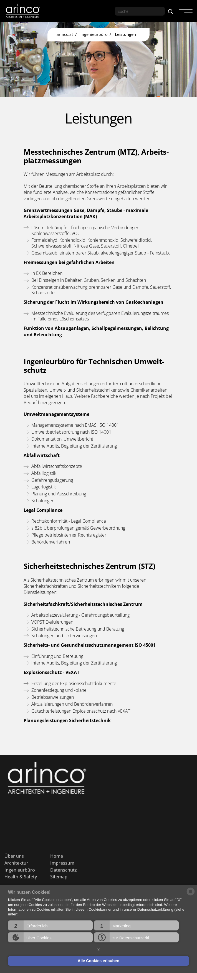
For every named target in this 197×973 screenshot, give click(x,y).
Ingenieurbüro (93, 34)
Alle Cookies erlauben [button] (98, 961)
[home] (22, 11)
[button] (50, 925)
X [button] (98, 950)
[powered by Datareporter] (190, 895)
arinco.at (65, 34)
